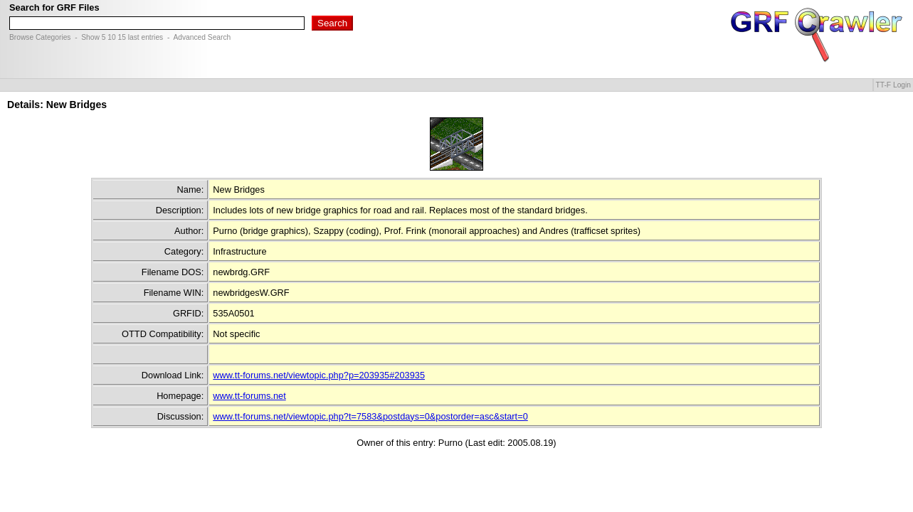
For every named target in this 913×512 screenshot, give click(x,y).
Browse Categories (39, 37)
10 (111, 37)
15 (121, 37)
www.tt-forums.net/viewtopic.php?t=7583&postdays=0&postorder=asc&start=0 (370, 416)
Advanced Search (202, 37)
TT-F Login (893, 85)
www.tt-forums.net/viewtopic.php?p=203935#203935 (319, 375)
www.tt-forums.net (249, 395)
